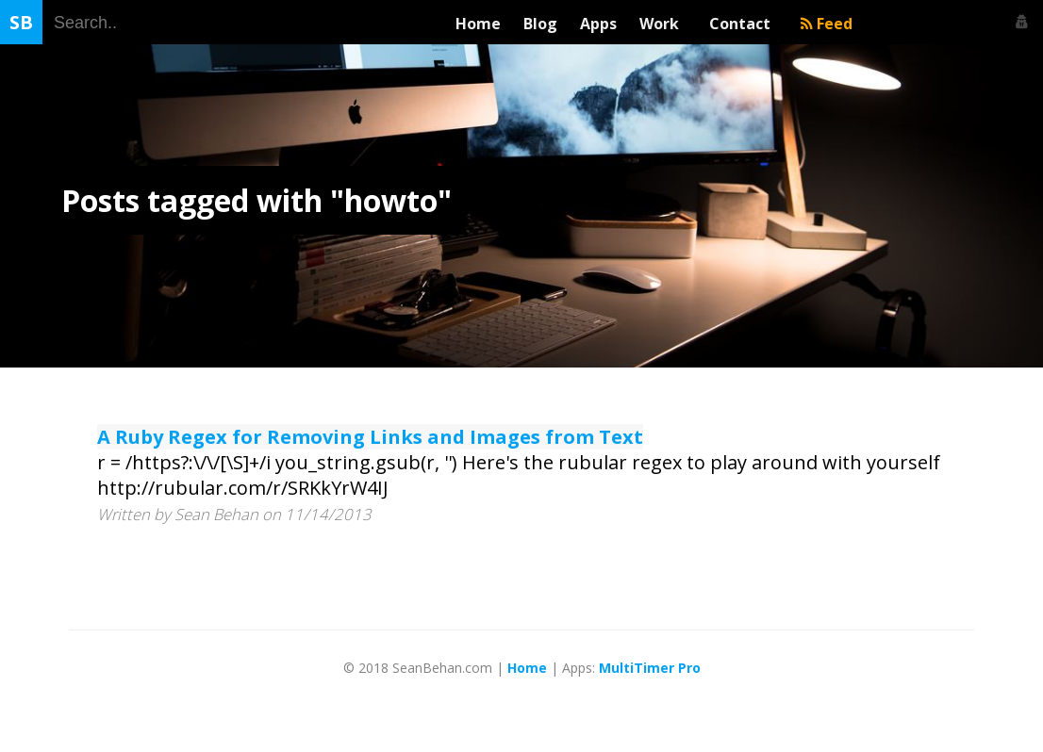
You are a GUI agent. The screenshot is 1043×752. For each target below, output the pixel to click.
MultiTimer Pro (650, 668)
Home (478, 23)
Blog (540, 23)
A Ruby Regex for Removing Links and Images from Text (370, 437)
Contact (743, 23)
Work (663, 23)
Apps (598, 23)
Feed (827, 24)
